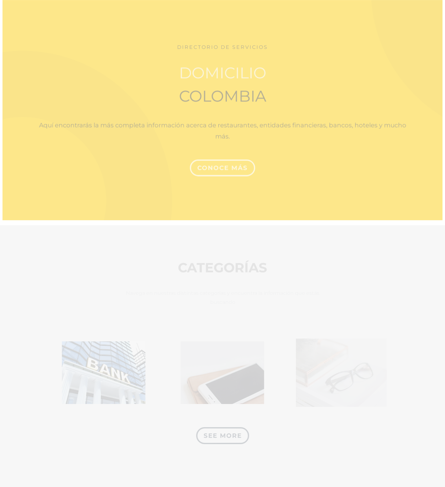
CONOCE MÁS (222, 165)
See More (222, 435)
